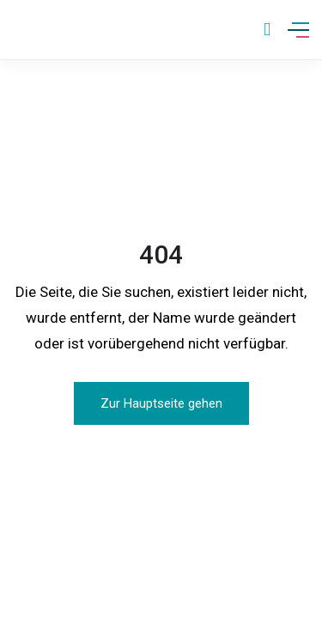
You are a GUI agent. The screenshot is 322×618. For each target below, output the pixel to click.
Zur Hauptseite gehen (161, 403)
